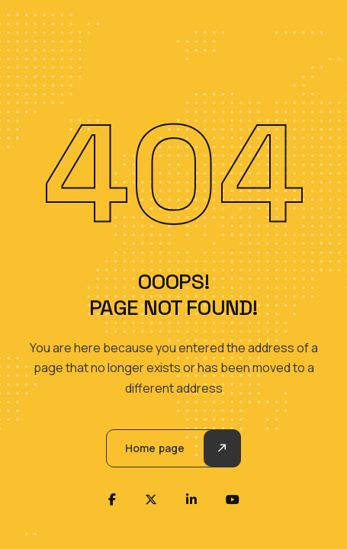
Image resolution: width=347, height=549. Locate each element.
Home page (155, 448)
